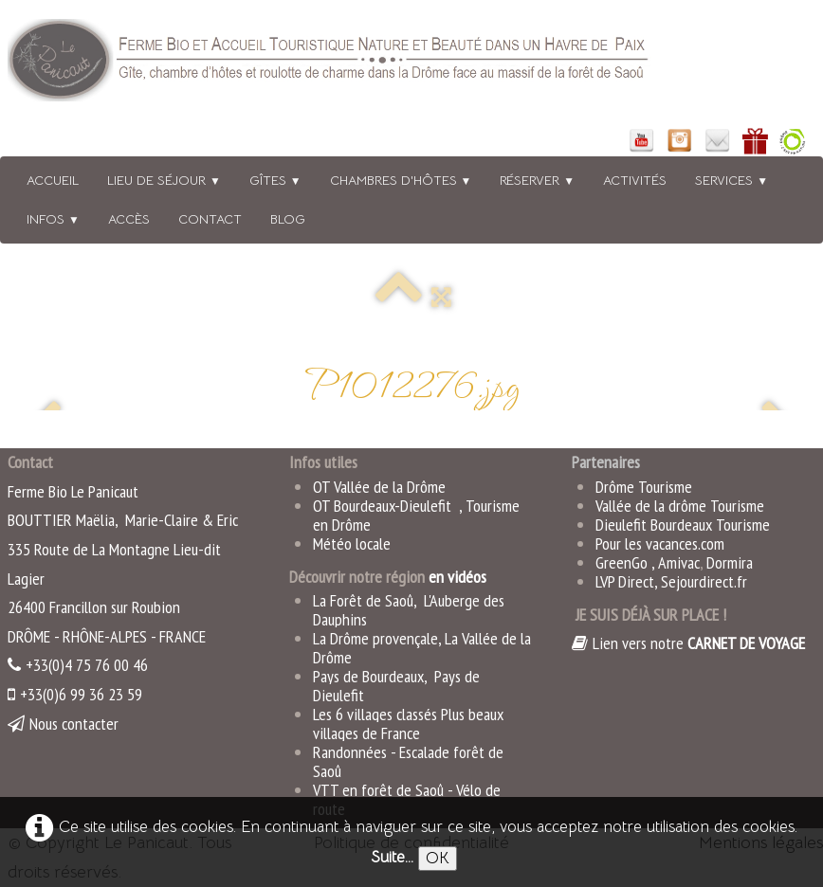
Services (731, 180)
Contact (210, 218)
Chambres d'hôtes (401, 180)
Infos (53, 218)
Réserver (537, 180)
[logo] (354, 64)
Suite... (392, 857)
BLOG (287, 218)
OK (437, 858)
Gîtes (275, 180)
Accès (129, 218)
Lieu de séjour (164, 180)
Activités (635, 180)
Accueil (53, 180)
